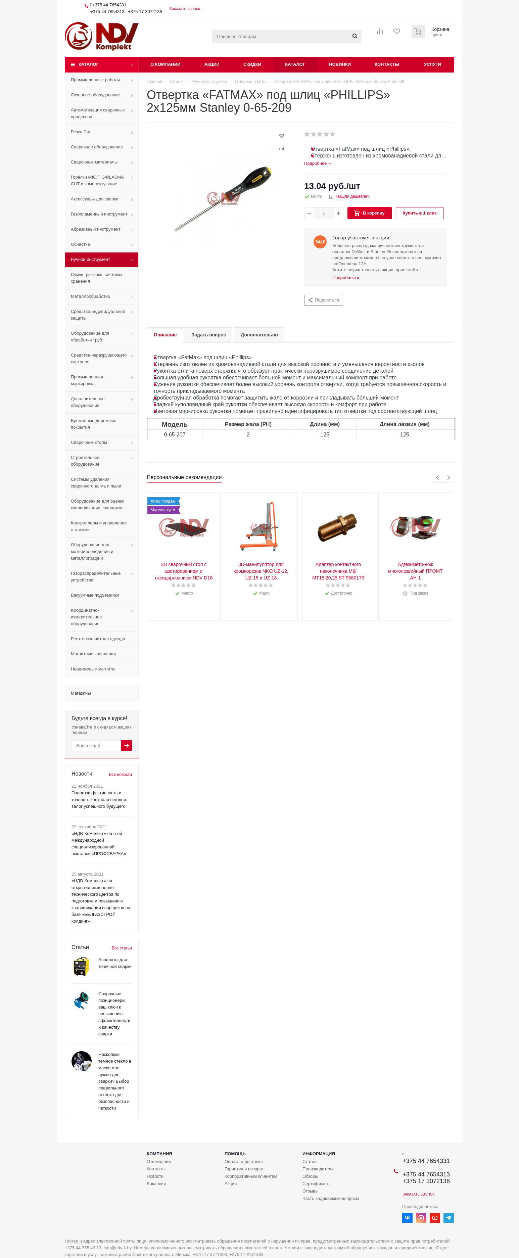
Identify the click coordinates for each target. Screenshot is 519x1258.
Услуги (432, 64)
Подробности (345, 277)
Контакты (387, 64)
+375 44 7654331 (109, 4)
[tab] (317, 163)
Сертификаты (316, 1183)
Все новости (120, 774)
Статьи (309, 1161)
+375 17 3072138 (145, 11)
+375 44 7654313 (107, 11)
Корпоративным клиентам (251, 1176)
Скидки (252, 64)
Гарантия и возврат (244, 1168)
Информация (318, 1153)
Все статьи (122, 948)
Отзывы (310, 1191)
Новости (155, 1176)
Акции (212, 64)
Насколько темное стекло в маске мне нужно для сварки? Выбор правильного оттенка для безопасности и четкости (114, 1081)
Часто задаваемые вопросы (330, 1198)
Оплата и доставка (244, 1161)
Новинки (340, 64)
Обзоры (310, 1176)
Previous (437, 477)
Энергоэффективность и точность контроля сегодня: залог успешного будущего (99, 799)
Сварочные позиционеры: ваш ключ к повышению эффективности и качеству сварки (114, 1013)
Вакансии (156, 1183)
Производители (318, 1168)
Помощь (235, 1153)
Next (448, 477)
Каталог (89, 64)
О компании (165, 64)
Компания (159, 1153)
